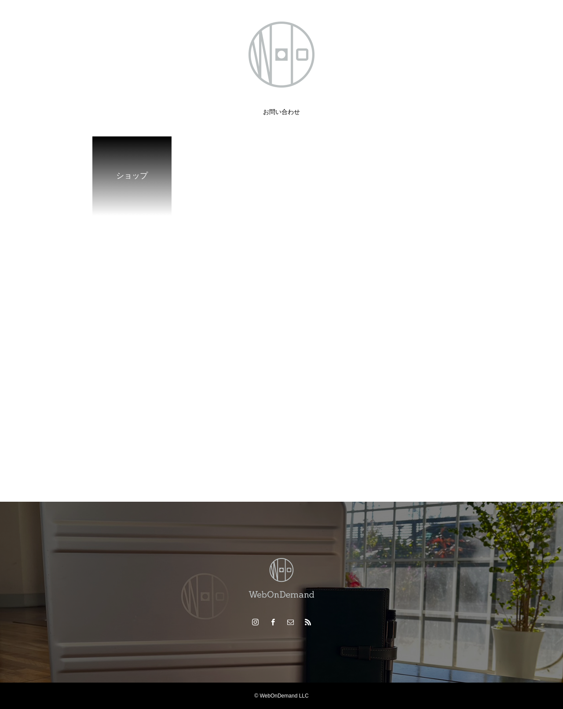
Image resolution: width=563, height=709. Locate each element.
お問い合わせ (281, 111)
